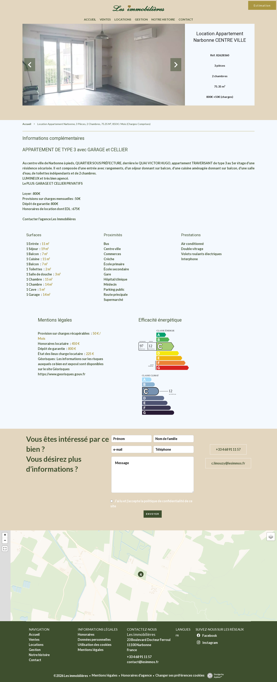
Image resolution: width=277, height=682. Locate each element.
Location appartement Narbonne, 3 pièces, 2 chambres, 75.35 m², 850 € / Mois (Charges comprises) (93, 123)
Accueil (26, 123)
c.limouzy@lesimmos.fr (228, 463)
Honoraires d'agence (136, 675)
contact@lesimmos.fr (143, 662)
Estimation (262, 5)
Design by (214, 675)
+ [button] (5, 535)
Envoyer (152, 514)
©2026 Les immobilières (70, 676)
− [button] (5, 540)
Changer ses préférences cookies (179, 675)
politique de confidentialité (164, 501)
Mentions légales (104, 675)
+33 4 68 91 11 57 (228, 449)
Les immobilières (141, 634)
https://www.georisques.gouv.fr (61, 374)
